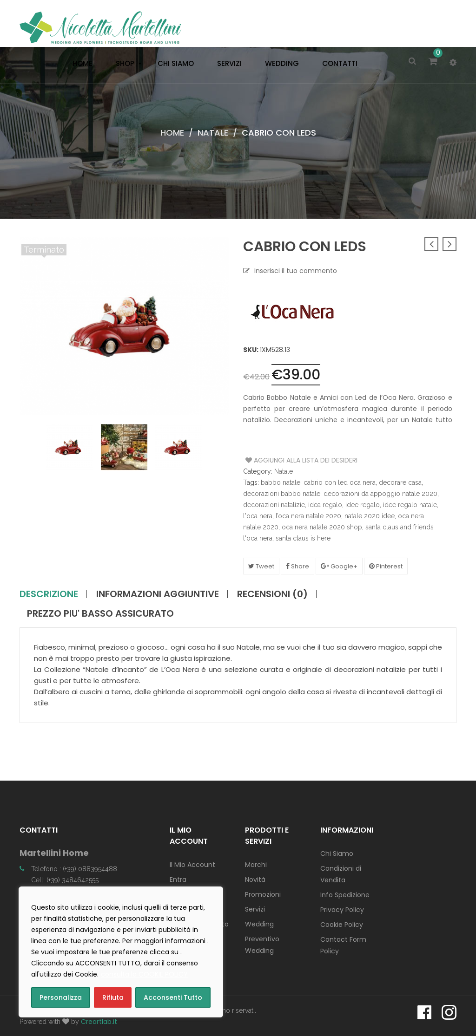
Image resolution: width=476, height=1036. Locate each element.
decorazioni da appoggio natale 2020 (380, 493)
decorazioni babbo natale (281, 493)
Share (297, 566)
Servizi (255, 909)
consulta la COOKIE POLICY (144, 974)
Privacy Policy (342, 909)
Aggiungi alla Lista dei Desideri (280, 460)
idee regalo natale (410, 504)
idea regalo (325, 504)
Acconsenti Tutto (173, 997)
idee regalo (362, 504)
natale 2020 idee (369, 516)
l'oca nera (257, 516)
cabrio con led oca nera (340, 482)
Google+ (339, 566)
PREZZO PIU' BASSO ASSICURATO (100, 613)
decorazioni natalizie (274, 504)
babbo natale (280, 482)
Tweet (261, 566)
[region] (121, 951)
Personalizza (61, 997)
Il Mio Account (192, 864)
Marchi (256, 864)
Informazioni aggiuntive (157, 594)
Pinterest (386, 566)
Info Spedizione (345, 894)
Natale (213, 132)
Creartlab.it (99, 1021)
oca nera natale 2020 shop (322, 527)
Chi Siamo (336, 853)
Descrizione (49, 594)
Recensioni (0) (272, 594)
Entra (178, 879)
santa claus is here (303, 538)
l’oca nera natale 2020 (308, 516)
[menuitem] (80, 63)
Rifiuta (113, 997)
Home (172, 132)
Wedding (259, 924)
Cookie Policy (341, 924)
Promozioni (263, 894)
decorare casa (400, 482)
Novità (255, 879)
